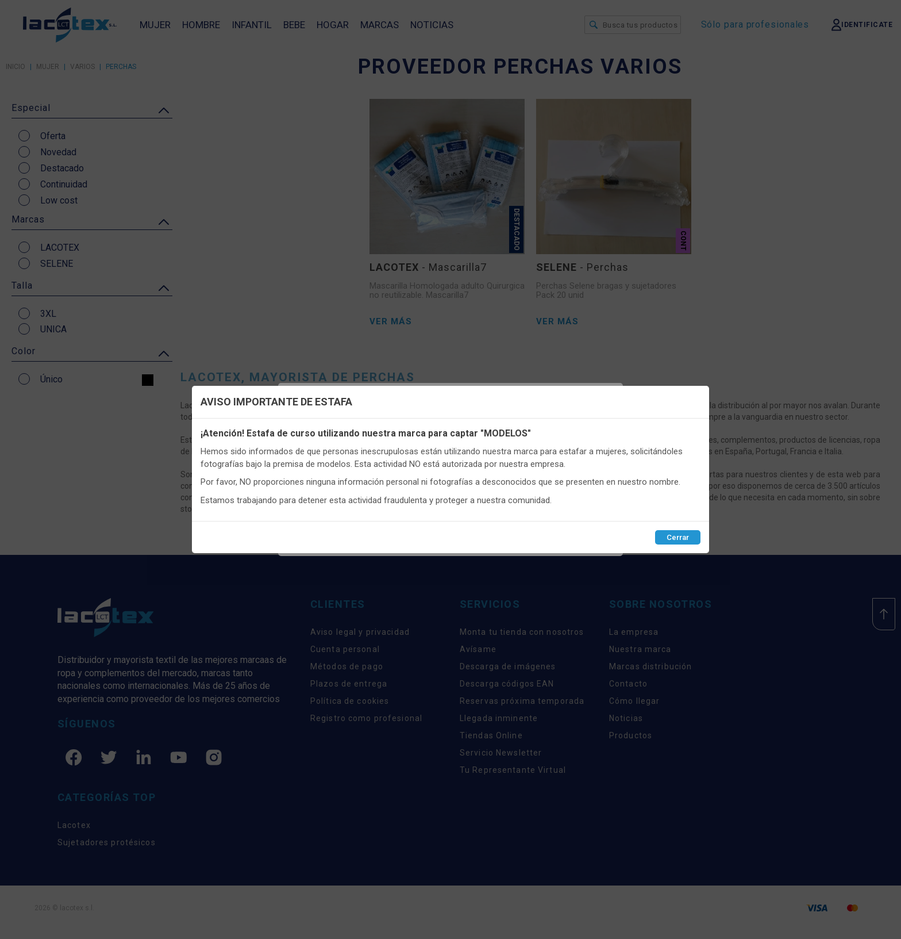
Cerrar (678, 537)
